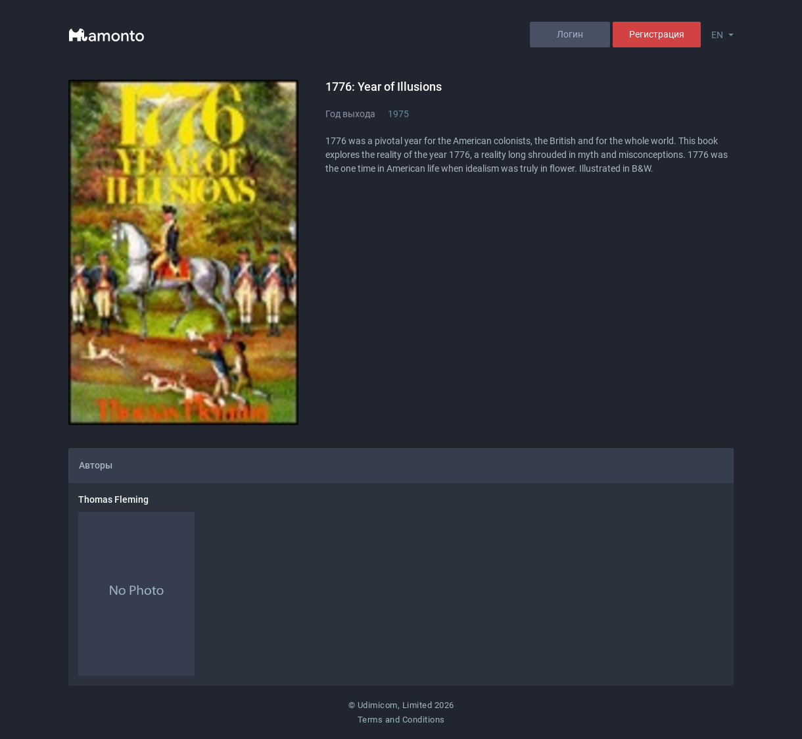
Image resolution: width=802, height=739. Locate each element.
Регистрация (656, 34)
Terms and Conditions (401, 720)
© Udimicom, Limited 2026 (401, 705)
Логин (570, 34)
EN (717, 34)
